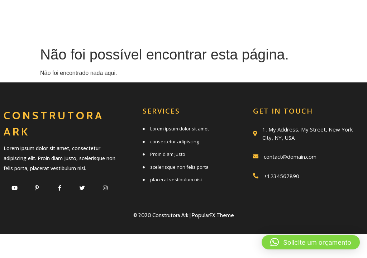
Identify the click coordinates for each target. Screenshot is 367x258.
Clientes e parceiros (284, 31)
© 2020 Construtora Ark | (162, 215)
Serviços (205, 15)
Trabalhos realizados (160, 31)
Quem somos (272, 15)
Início (153, 15)
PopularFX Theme (213, 215)
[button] (311, 242)
